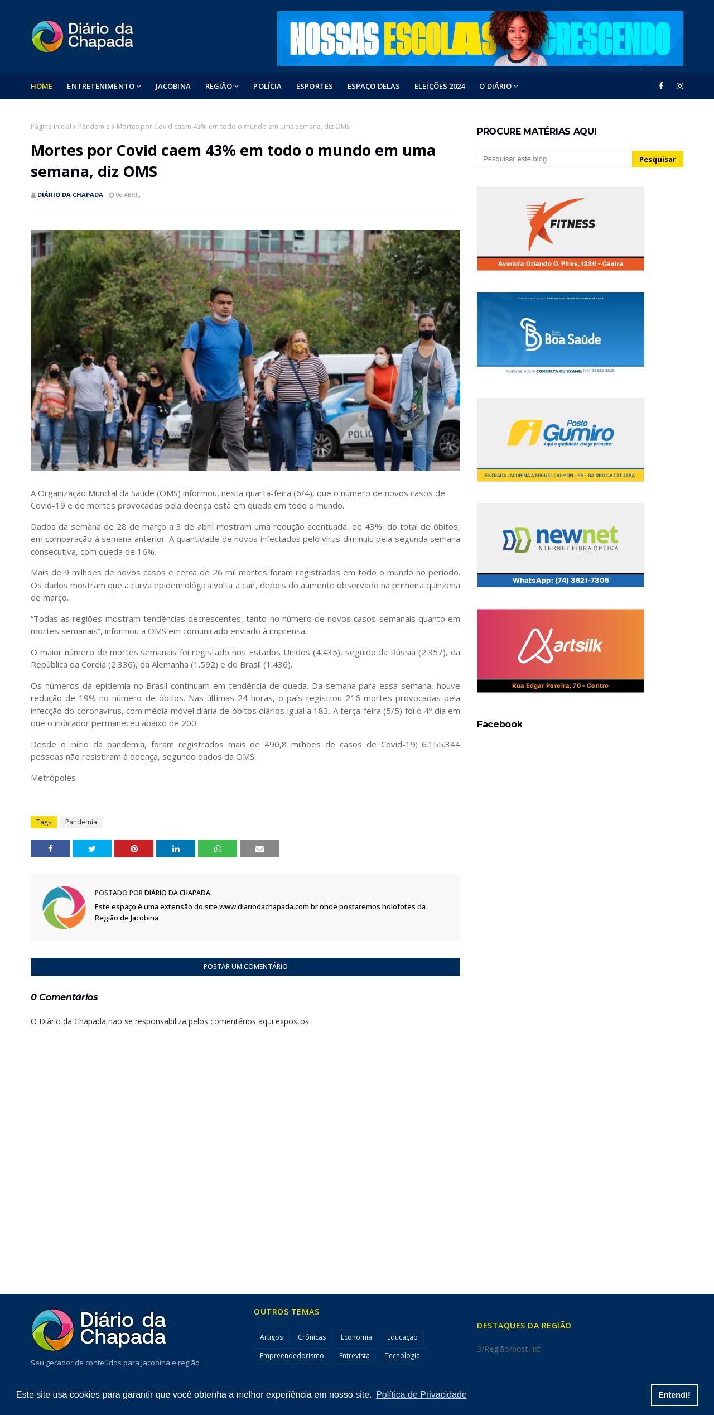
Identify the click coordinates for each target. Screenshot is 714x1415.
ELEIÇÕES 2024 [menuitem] (439, 86)
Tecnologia (402, 1355)
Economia (356, 1337)
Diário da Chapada (70, 194)
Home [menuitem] (41, 86)
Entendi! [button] (674, 1394)
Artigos (271, 1337)
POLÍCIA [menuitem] (267, 86)
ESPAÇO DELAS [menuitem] (374, 86)
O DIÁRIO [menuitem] (495, 86)
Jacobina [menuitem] (173, 86)
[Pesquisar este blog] (554, 159)
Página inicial (51, 126)
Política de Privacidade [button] (421, 1394)
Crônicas (312, 1337)
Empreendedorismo (292, 1355)
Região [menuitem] (219, 86)
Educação (402, 1337)
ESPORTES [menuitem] (314, 86)
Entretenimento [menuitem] (100, 86)
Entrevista (354, 1355)
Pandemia (94, 126)
